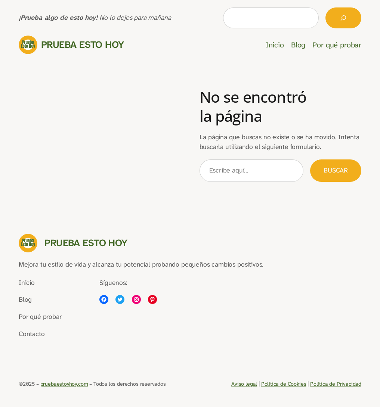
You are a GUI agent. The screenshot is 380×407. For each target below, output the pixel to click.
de (283, 384)
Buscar (336, 170)
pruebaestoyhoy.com (64, 384)
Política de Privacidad (335, 384)
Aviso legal (244, 384)
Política (270, 384)
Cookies (296, 384)
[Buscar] (343, 17)
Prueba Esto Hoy (82, 44)
